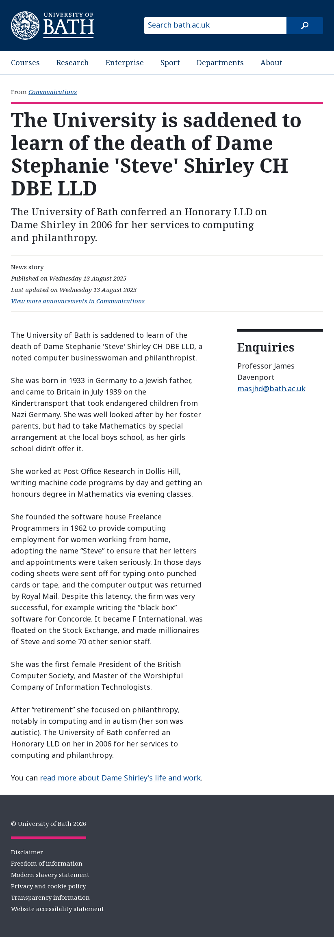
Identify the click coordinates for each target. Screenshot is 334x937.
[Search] (304, 25)
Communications (52, 92)
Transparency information (50, 897)
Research (72, 62)
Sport (170, 62)
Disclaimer (27, 852)
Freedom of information (46, 863)
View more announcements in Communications (78, 301)
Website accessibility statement (57, 909)
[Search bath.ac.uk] (215, 25)
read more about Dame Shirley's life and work (120, 778)
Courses (25, 62)
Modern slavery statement (50, 875)
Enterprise (125, 62)
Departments (220, 62)
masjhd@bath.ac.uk (271, 388)
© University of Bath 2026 (48, 823)
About (271, 62)
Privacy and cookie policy (48, 886)
